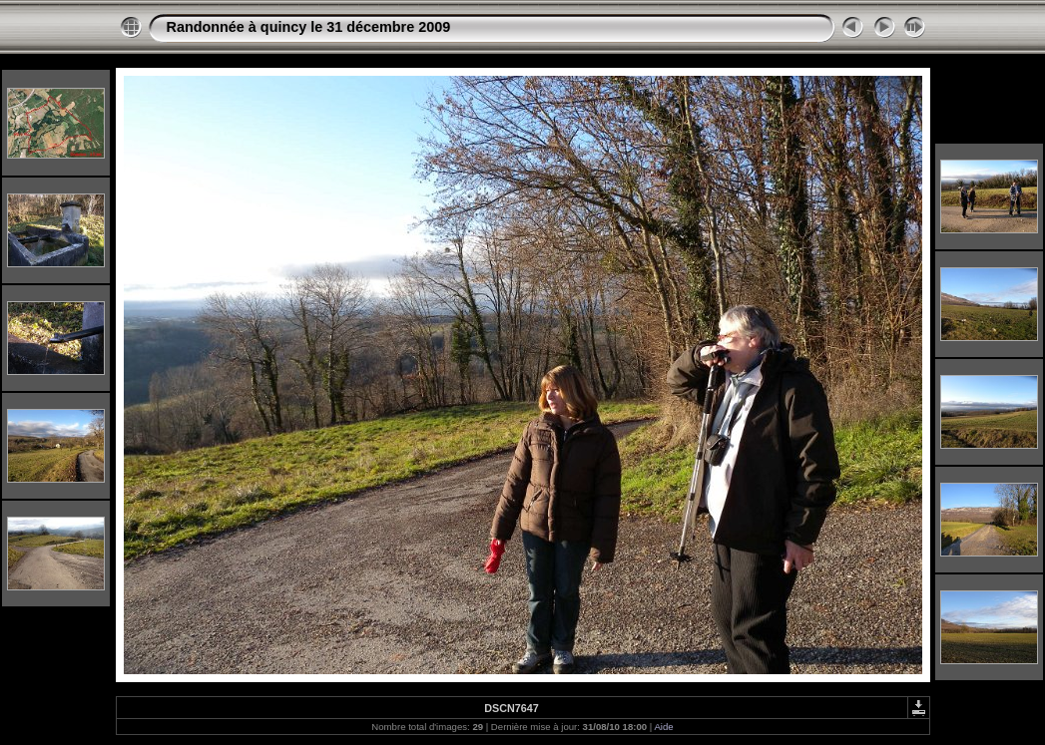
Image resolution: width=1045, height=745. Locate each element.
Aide (663, 726)
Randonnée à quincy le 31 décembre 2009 (309, 27)
